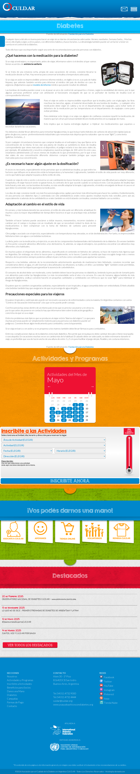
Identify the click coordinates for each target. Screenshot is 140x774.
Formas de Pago (15, 702)
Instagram (109, 689)
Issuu (106, 698)
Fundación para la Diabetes (81, 346)
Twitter (108, 681)
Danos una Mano (15, 691)
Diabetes (12, 694)
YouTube (108, 685)
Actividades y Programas (20, 680)
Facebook (109, 677)
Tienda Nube (111, 702)
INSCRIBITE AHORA (70, 481)
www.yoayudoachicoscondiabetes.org (73, 704)
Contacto (12, 706)
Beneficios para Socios (19, 687)
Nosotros (12, 676)
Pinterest (109, 694)
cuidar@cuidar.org (62, 700)
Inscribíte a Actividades (19, 683)
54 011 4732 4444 (66, 697)
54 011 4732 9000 (66, 693)
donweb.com (120, 771)
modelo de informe (42, 84)
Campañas (12, 698)
